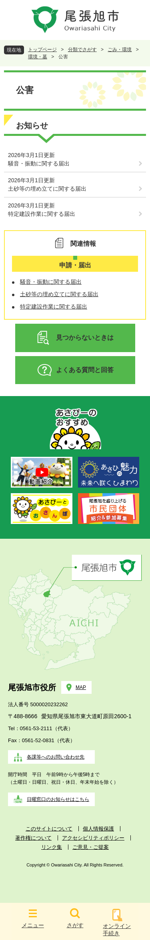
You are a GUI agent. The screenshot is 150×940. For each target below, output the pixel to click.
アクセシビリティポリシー (93, 838)
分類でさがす (82, 49)
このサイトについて (49, 829)
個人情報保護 (98, 829)
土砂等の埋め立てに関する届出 (47, 188)
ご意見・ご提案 (90, 847)
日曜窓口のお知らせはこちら (58, 799)
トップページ (42, 49)
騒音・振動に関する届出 (39, 163)
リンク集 (51, 847)
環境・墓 (37, 57)
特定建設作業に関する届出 (41, 214)
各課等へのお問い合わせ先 (55, 757)
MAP (81, 687)
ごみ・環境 (120, 49)
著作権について (33, 838)
